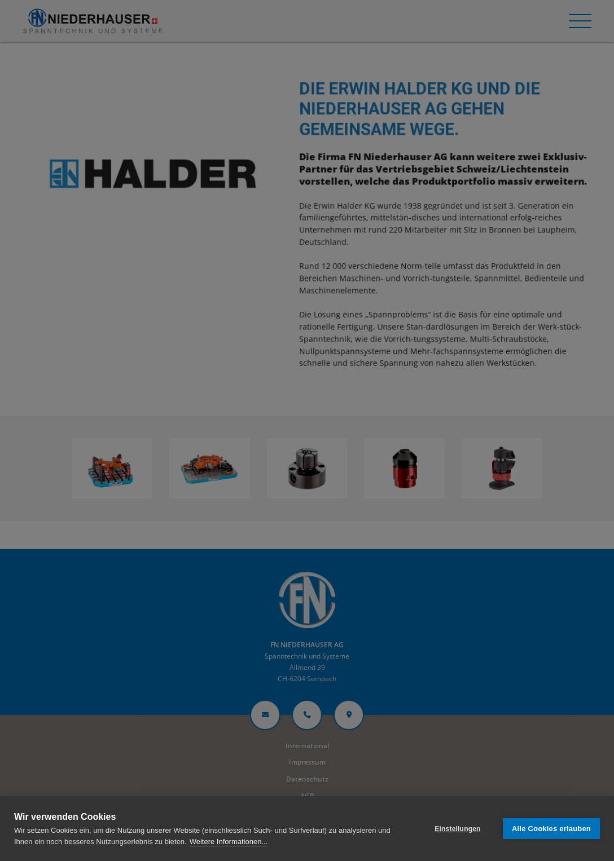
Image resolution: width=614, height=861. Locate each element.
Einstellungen (457, 829)
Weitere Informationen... (229, 841)
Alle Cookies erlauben (551, 828)
